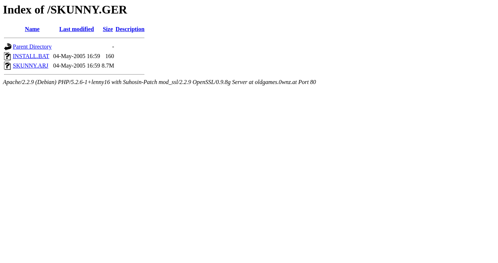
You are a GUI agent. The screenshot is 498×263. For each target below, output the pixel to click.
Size (108, 29)
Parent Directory (32, 46)
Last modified (76, 29)
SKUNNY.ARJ (30, 65)
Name (32, 29)
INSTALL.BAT (31, 56)
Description (130, 29)
